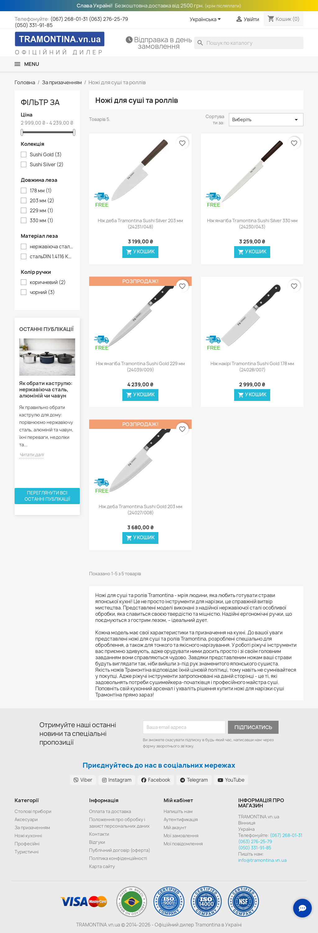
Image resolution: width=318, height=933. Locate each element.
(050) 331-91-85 (34, 25)
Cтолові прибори (33, 811)
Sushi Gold (46, 155)
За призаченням (32, 827)
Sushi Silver (47, 165)
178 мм (41, 191)
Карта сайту (102, 866)
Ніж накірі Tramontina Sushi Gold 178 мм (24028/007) (252, 367)
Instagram (116, 780)
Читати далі (31, 454)
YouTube (231, 780)
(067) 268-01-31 (69, 19)
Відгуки (97, 842)
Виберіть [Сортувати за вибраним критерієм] (266, 119)
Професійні (27, 844)
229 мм (41, 211)
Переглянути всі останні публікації (47, 496)
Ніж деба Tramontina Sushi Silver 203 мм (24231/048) (140, 224)
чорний (42, 292)
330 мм (41, 221)
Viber (83, 780)
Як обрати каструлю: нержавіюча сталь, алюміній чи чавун (46, 389)
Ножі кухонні (28, 836)
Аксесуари (26, 819)
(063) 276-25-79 (108, 19)
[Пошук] (248, 43)
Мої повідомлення (183, 844)
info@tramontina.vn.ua (262, 860)
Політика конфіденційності (118, 858)
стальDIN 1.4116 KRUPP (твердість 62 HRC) (51, 257)
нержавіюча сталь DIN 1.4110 (51, 247)
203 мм (42, 201)
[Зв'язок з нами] (302, 908)
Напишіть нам (178, 811)
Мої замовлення (181, 836)
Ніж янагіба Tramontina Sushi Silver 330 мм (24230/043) (252, 224)
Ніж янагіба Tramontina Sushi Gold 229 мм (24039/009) (140, 367)
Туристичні (27, 852)
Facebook (155, 780)
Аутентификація (181, 819)
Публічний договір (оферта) (119, 850)
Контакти (99, 834)
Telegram (194, 780)
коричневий (48, 282)
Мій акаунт (175, 827)
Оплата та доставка (110, 811)
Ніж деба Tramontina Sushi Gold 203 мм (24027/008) (140, 509)
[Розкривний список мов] (206, 19)
